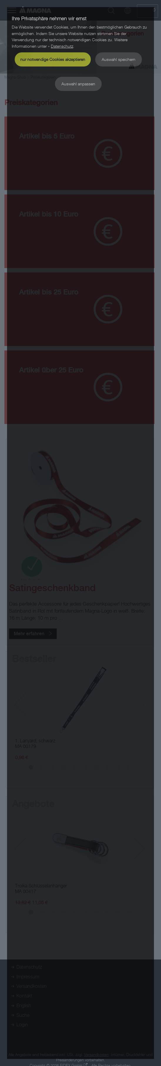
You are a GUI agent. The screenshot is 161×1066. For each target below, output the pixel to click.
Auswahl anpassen (78, 83)
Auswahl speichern (118, 59)
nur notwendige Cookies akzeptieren (52, 59)
